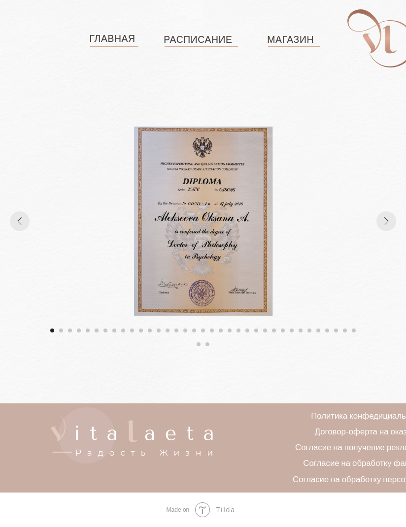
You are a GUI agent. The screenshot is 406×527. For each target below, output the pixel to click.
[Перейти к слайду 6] (97, 330)
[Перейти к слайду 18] (203, 330)
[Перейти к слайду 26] (274, 330)
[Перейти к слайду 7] (105, 330)
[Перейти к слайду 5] (88, 330)
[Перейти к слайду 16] (185, 330)
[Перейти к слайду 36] (199, 344)
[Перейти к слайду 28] (292, 330)
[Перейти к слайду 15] (176, 330)
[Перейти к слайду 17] (194, 330)
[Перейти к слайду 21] (230, 330)
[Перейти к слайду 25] (265, 330)
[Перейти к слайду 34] (345, 330)
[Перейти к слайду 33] (336, 330)
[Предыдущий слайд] (20, 221)
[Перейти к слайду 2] (61, 330)
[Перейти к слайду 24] (256, 330)
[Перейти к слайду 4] (79, 330)
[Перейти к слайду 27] (283, 330)
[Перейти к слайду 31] (318, 330)
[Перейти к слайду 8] (114, 330)
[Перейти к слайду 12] (150, 330)
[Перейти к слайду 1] (52, 330)
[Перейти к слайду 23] (247, 330)
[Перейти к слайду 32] (327, 330)
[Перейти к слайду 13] (159, 330)
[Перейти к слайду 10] (132, 330)
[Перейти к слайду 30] (309, 330)
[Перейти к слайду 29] (301, 330)
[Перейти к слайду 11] (141, 330)
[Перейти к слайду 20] (221, 330)
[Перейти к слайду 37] (207, 344)
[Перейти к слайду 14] (167, 330)
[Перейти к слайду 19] (212, 330)
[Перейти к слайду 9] (123, 330)
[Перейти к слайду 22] (238, 330)
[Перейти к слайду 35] (354, 330)
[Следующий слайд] (386, 221)
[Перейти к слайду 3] (70, 330)
